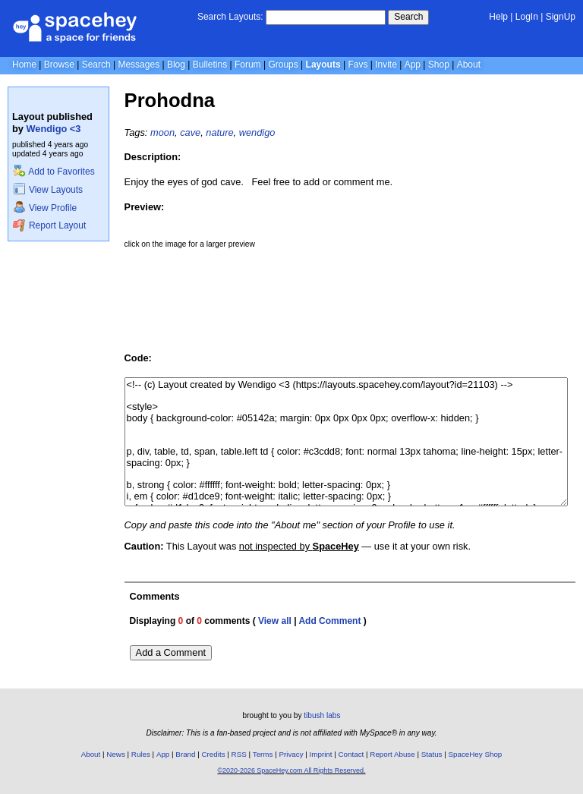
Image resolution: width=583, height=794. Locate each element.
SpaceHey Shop (476, 754)
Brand (185, 754)
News (115, 754)
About (469, 64)
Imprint (321, 754)
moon (162, 132)
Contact (351, 754)
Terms (263, 754)
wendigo (257, 132)
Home (24, 64)
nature (219, 132)
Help (498, 16)
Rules (140, 754)
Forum (248, 64)
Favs (357, 64)
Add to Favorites (53, 171)
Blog (176, 64)
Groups (283, 64)
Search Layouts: (230, 16)
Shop (438, 64)
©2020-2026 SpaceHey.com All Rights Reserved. (291, 770)
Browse (59, 64)
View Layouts (48, 189)
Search (408, 16)
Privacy (291, 754)
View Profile (45, 208)
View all (275, 621)
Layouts (323, 64)
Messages (138, 64)
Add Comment (329, 621)
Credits (213, 754)
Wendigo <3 (54, 128)
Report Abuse (392, 754)
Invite (386, 64)
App (413, 64)
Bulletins (210, 64)
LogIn (526, 16)
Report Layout (49, 225)
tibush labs (322, 715)
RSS (239, 754)
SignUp (560, 16)
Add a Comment (171, 652)
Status (432, 754)
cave (190, 132)
